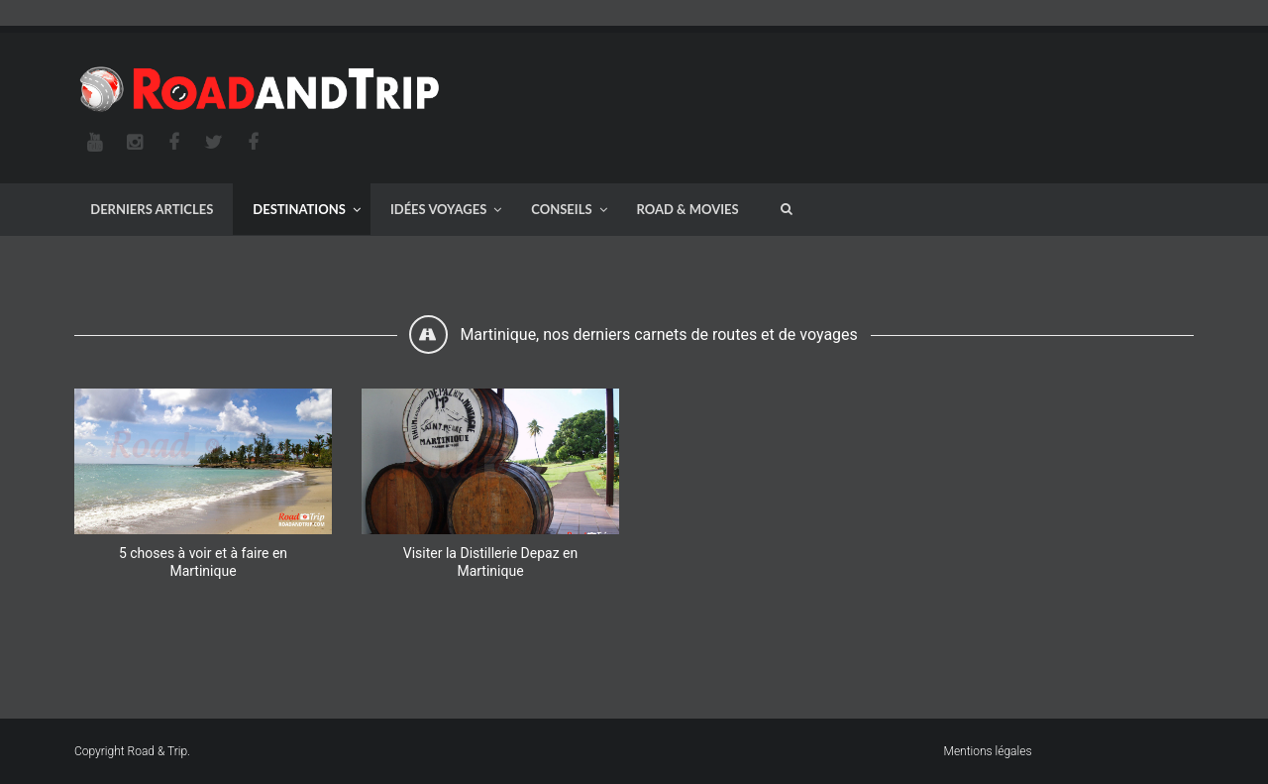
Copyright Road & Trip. (132, 751)
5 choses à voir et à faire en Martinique (203, 562)
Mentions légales (988, 751)
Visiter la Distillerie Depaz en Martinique (490, 562)
